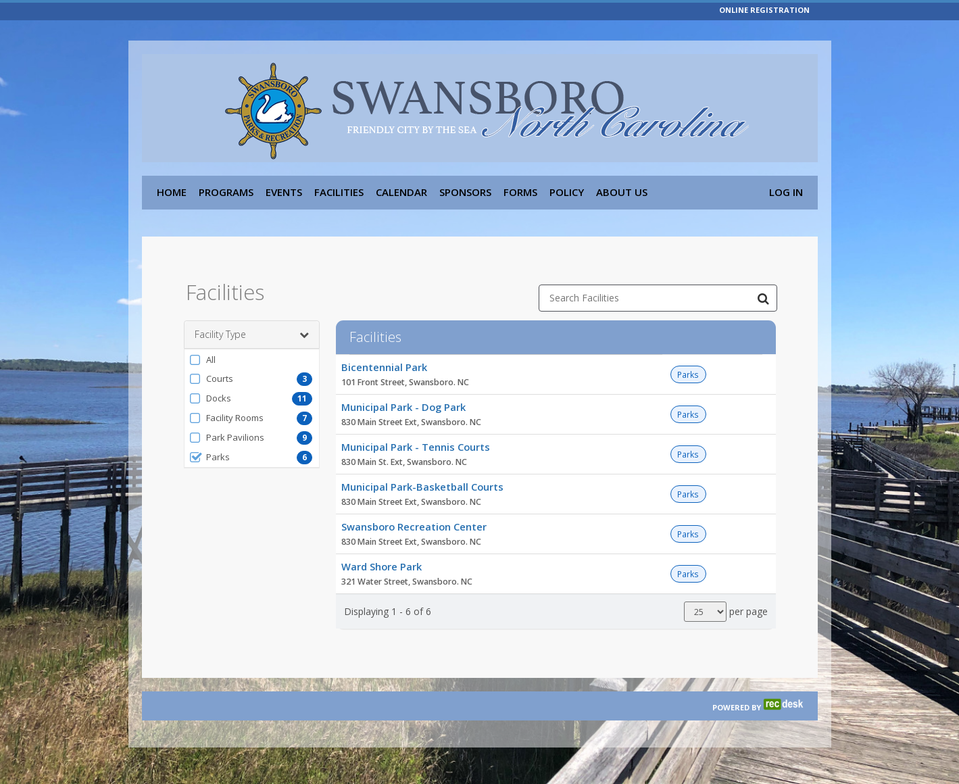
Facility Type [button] (252, 325)
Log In (786, 192)
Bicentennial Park (384, 358)
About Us (621, 192)
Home (172, 192)
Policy (566, 192)
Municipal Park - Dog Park (403, 398)
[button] (252, 351)
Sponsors (465, 192)
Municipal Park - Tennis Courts (415, 438)
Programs (226, 192)
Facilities (339, 192)
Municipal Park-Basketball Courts (422, 478)
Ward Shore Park (381, 557)
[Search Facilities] (763, 289)
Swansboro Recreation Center (414, 517)
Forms (520, 192)
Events (284, 192)
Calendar (401, 192)
